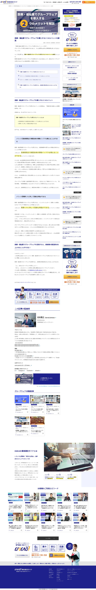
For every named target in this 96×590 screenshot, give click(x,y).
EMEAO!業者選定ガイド (61, 569)
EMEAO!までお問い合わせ (36, 270)
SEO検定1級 (19, 350)
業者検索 (54, 2)
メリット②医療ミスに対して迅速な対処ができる (30, 79)
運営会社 (50, 575)
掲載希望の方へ (51, 572)
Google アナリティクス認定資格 (24, 356)
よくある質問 (65, 2)
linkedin (37, 370)
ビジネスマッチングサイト (25, 282)
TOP (44, 2)
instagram (21, 370)
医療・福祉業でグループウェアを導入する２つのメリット (32, 71)
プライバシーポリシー (71, 570)
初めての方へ (49, 2)
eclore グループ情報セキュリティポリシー (74, 569)
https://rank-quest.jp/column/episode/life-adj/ (27, 344)
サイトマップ (69, 577)
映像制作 (58, 574)
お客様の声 (59, 2)
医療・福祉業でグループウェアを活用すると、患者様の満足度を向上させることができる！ (38, 86)
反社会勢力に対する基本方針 (72, 572)
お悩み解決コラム (60, 572)
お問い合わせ (51, 577)
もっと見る (50, 538)
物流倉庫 (58, 577)
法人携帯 (58, 575)
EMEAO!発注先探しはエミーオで (44, 589)
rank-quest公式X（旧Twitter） (23, 365)
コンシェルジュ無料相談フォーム (72, 574)
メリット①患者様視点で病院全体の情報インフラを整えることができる (35, 76)
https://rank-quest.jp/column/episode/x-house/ (27, 345)
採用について (69, 579)
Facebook (30, 370)
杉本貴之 (46, 317)
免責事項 (68, 575)
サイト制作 (58, 579)
